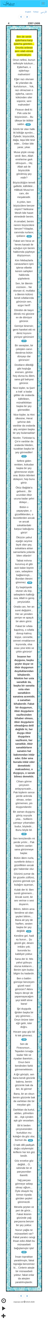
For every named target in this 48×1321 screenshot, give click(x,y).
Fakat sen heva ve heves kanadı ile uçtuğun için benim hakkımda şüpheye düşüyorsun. (24, 248)
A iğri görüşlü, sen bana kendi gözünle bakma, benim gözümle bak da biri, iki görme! (24, 1081)
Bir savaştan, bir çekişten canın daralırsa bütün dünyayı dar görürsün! (24, 352)
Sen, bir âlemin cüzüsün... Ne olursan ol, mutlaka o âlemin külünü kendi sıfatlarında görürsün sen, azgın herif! (24, 294)
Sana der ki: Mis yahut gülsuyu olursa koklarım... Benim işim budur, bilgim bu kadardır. (24, 966)
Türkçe (36, 12)
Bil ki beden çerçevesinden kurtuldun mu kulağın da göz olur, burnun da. (24, 1132)
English (28, 12)
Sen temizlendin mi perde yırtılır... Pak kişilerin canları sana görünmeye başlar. (24, 845)
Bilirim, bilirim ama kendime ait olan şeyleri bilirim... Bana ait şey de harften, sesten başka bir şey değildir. (24, 920)
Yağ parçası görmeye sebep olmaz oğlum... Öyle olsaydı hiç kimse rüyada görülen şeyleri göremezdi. (24, 1191)
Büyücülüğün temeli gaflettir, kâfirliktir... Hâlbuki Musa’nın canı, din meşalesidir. (24, 189)
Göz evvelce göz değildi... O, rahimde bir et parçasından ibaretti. (24, 1168)
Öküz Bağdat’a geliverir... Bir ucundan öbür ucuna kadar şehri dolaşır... (24, 495)
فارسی (43, 11)
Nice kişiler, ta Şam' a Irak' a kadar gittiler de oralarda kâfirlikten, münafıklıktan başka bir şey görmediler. (24, 399)
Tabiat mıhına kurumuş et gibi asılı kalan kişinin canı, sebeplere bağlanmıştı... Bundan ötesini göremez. (24, 571)
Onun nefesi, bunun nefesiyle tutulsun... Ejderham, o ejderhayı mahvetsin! (24, 67)
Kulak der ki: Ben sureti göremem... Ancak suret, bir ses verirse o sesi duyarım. (24, 897)
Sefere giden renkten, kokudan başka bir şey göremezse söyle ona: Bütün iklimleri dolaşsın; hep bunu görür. (24, 471)
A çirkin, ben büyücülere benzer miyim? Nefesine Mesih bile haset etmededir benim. (24, 209)
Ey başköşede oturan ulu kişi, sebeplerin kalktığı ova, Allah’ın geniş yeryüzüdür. (24, 594)
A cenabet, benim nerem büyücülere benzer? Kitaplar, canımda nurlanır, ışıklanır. (24, 228)
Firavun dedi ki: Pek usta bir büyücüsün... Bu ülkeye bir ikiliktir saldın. (24, 117)
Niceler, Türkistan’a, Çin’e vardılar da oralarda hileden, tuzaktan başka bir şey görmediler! (24, 445)
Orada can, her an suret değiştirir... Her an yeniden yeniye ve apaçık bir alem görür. (24, 614)
